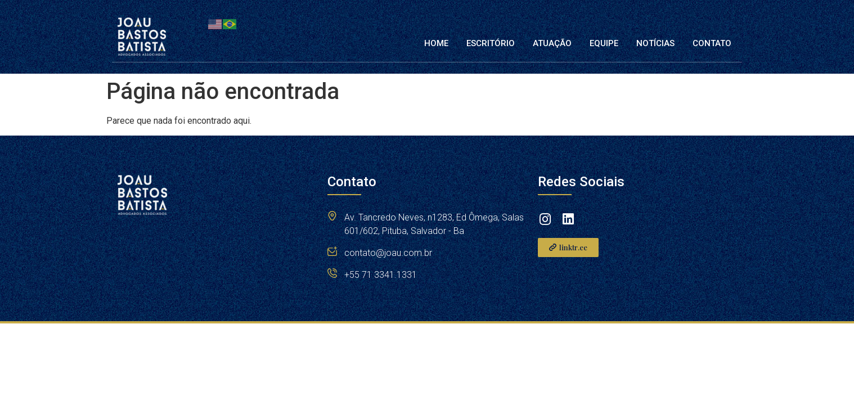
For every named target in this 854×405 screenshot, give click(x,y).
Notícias (655, 43)
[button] (568, 247)
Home (436, 43)
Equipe (604, 43)
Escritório (490, 43)
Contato (712, 43)
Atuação (552, 43)
